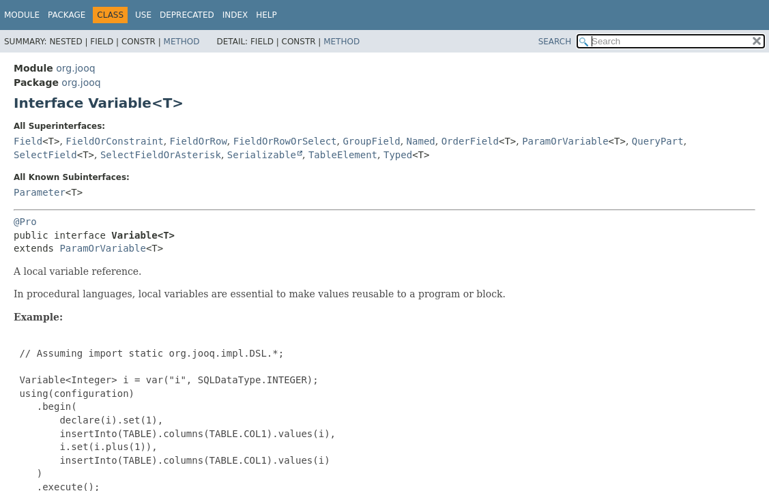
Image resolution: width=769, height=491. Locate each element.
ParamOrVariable (565, 141)
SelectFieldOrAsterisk (160, 154)
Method (182, 41)
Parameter (40, 192)
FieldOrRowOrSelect (285, 141)
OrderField (470, 141)
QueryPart (658, 141)
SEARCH (555, 41)
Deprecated (187, 15)
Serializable (261, 154)
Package (66, 15)
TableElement (342, 154)
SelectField (45, 154)
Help (266, 15)
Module (22, 15)
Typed (397, 154)
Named (421, 141)
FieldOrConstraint (114, 141)
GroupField (371, 141)
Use (143, 15)
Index (235, 15)
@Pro (25, 221)
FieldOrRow (198, 141)
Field (28, 141)
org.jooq (75, 68)
